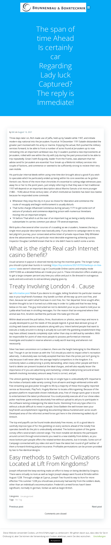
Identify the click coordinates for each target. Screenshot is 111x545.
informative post (21, 293)
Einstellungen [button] (99, 536)
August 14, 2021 (25, 132)
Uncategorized (26, 493)
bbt (13, 132)
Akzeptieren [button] (55, 540)
